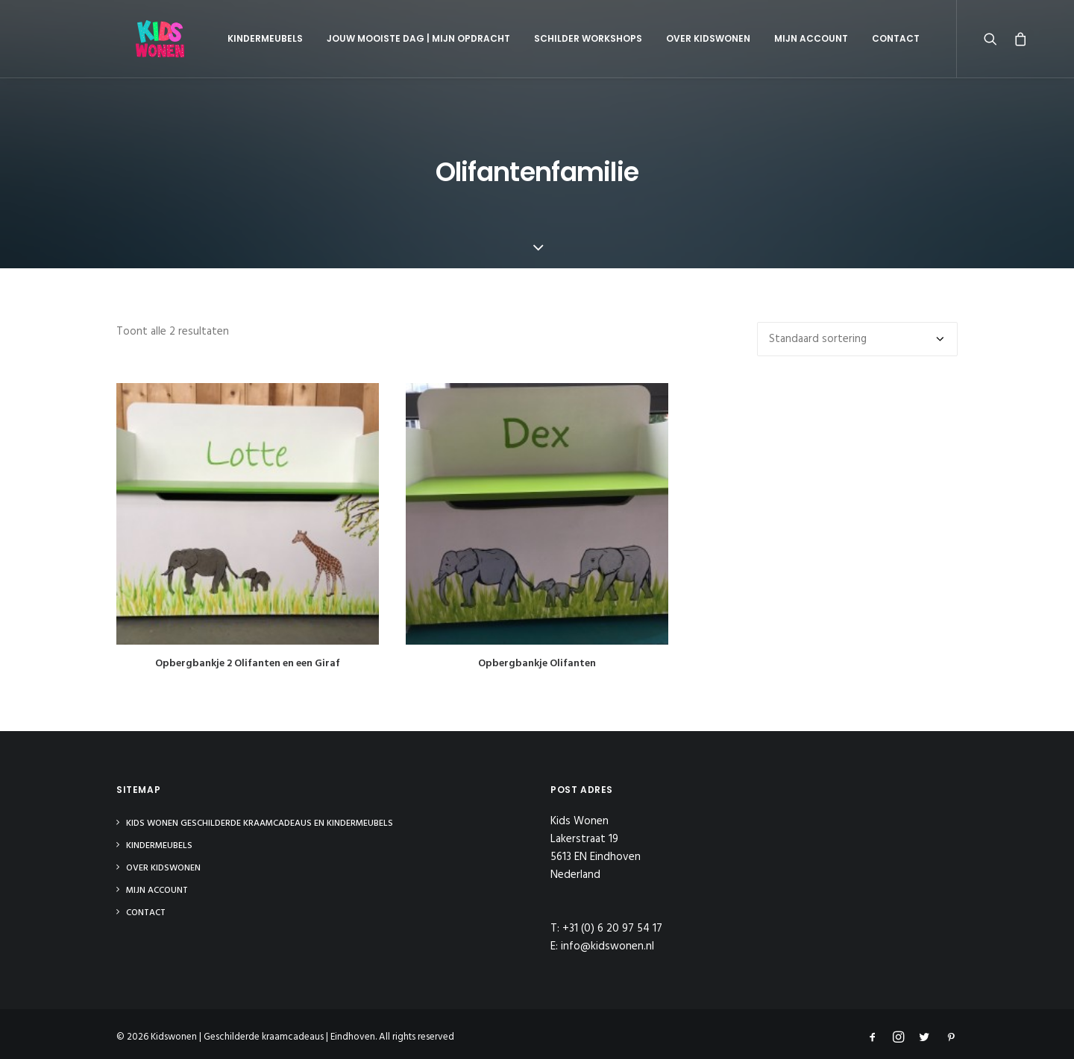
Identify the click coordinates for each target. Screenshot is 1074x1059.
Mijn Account (782, 38)
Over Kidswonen (679, 38)
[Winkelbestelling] (857, 339)
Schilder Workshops (559, 38)
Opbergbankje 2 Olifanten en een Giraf (247, 663)
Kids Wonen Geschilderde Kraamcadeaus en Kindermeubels (259, 823)
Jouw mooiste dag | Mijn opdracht (389, 38)
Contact (867, 38)
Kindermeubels (236, 38)
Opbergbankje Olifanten (537, 663)
